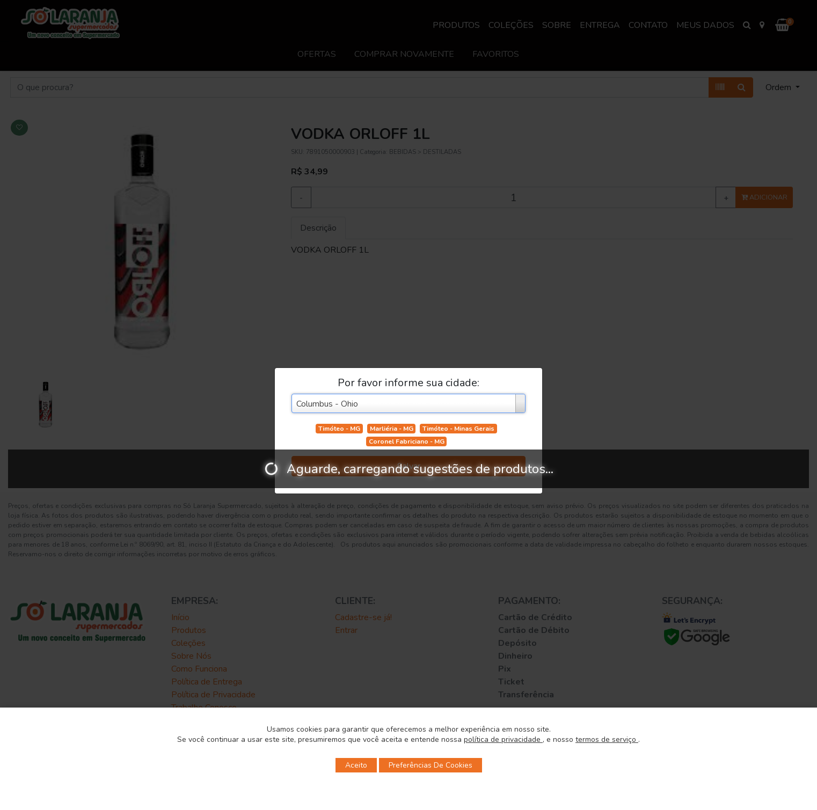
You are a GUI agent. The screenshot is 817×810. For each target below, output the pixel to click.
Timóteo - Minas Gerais (458, 428)
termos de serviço (606, 739)
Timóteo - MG (339, 428)
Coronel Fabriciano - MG (406, 441)
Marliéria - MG (391, 428)
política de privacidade (503, 739)
